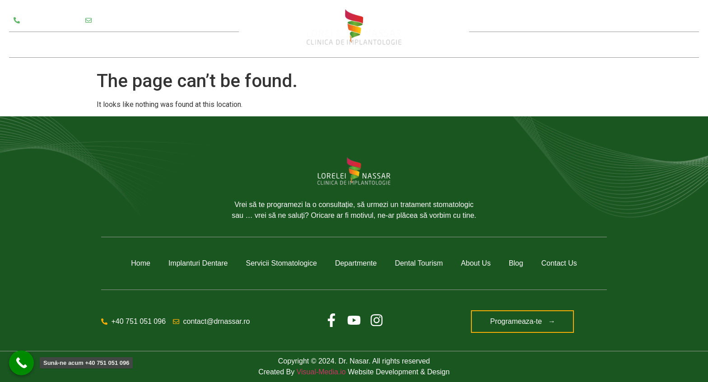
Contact (656, 44)
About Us (476, 263)
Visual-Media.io (321, 372)
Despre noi (565, 44)
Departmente (356, 263)
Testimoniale (195, 44)
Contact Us (559, 263)
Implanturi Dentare (198, 263)
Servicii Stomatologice (54, 44)
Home (140, 263)
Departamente (134, 44)
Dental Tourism (418, 263)
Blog (616, 44)
